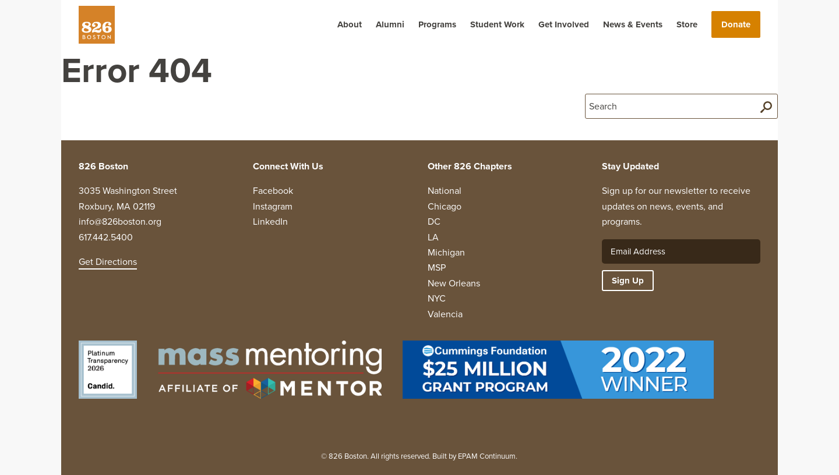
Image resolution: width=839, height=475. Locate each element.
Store (686, 24)
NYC (437, 298)
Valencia (445, 314)
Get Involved (563, 24)
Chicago (444, 206)
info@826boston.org (120, 221)
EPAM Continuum (487, 456)
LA (433, 237)
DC (434, 221)
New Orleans (454, 283)
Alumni (390, 24)
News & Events (632, 24)
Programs (437, 24)
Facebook (273, 190)
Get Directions (108, 261)
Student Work (497, 24)
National (444, 190)
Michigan (446, 252)
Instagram (272, 206)
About (349, 24)
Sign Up (628, 280)
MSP (437, 267)
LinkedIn (270, 221)
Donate (735, 24)
